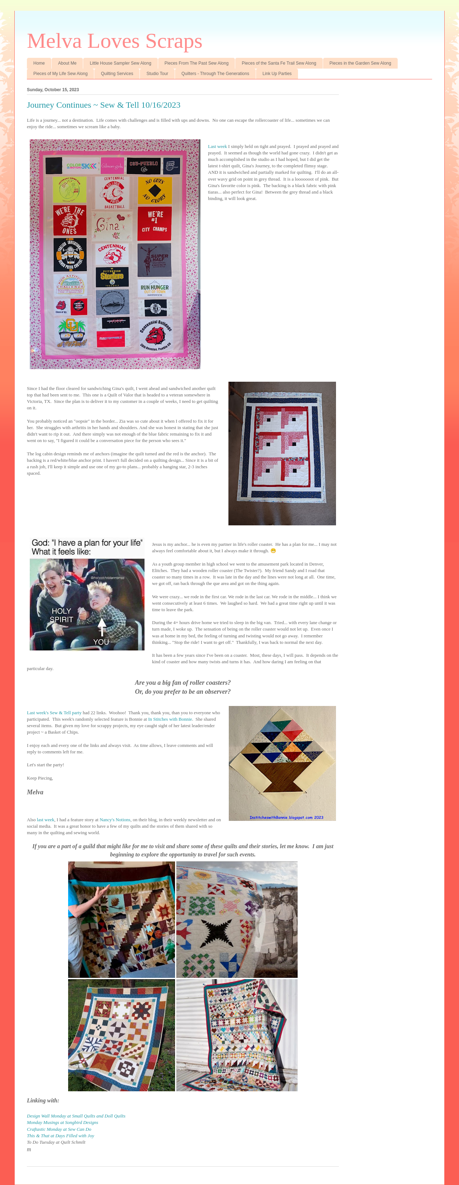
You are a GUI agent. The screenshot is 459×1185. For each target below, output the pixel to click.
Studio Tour (157, 73)
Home (39, 63)
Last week (217, 146)
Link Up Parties (277, 73)
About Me (67, 63)
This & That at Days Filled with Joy (60, 1135)
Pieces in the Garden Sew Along (360, 63)
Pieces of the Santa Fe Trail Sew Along (279, 63)
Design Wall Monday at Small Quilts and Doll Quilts (76, 1116)
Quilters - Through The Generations (215, 73)
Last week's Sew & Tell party (54, 712)
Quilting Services (117, 73)
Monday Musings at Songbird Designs (62, 1122)
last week (46, 819)
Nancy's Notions (115, 819)
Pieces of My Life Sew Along (60, 73)
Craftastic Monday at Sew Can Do (59, 1129)
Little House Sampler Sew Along (120, 63)
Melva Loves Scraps (115, 40)
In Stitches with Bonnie (170, 719)
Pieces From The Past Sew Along (197, 63)
